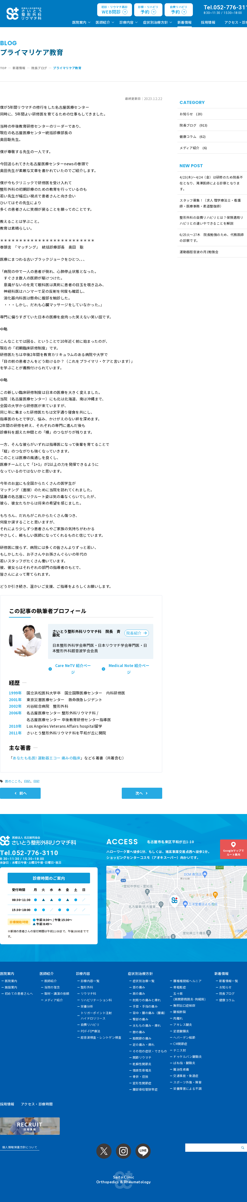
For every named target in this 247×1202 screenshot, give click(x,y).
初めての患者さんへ (19, 993)
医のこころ (13, 781)
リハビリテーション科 (96, 1000)
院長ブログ (188, 125)
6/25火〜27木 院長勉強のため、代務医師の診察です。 (212, 237)
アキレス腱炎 (183, 1024)
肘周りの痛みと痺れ (147, 1000)
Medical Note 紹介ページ (129, 669)
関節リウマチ (142, 1057)
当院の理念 (52, 987)
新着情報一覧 (228, 981)
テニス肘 (180, 1050)
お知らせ (186, 114)
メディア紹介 (190, 147)
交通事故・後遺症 (186, 1075)
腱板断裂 (180, 1012)
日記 (27, 781)
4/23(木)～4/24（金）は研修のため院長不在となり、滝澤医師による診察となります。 (211, 183)
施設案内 (11, 987)
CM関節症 (180, 1044)
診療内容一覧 (90, 981)
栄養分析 (87, 1006)
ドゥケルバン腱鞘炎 (188, 1056)
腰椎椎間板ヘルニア (188, 981)
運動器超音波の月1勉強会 (199, 251)
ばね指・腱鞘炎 (184, 1063)
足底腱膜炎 (181, 1031)
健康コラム (188, 136)
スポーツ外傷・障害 (188, 1082)
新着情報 (184, 22)
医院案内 (79, 22)
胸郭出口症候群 (184, 1005)
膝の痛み (139, 1032)
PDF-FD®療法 (90, 1031)
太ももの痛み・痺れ (147, 1025)
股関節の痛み (142, 1038)
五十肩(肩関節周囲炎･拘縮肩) (190, 996)
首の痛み (139, 987)
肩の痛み (139, 993)
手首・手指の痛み (145, 1006)
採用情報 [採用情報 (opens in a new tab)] (208, 22)
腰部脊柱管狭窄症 (145, 1089)
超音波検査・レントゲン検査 (101, 1037)
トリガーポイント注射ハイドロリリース (96, 1015)
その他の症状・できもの (150, 1051)
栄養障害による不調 (188, 1088)
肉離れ (178, 1018)
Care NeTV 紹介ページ (73, 669)
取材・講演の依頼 (56, 993)
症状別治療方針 (155, 22)
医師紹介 (103, 22)
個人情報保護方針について (19, 1147)
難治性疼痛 (181, 1069)
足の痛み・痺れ (144, 1044)
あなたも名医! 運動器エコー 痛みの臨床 (46, 758)
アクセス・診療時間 (37, 1104)
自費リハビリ (90, 1024)
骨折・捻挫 (141, 1076)
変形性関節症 (142, 1083)
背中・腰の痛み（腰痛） (150, 1013)
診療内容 (126, 22)
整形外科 (87, 987)
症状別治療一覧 (144, 981)
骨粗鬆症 (180, 987)
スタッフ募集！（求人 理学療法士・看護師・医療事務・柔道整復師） (210, 203)
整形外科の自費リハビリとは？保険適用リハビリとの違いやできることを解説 (211, 220)
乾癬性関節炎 (142, 1064)
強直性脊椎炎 (142, 1070)
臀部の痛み (141, 1019)
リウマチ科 (88, 993)
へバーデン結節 (184, 1037)
